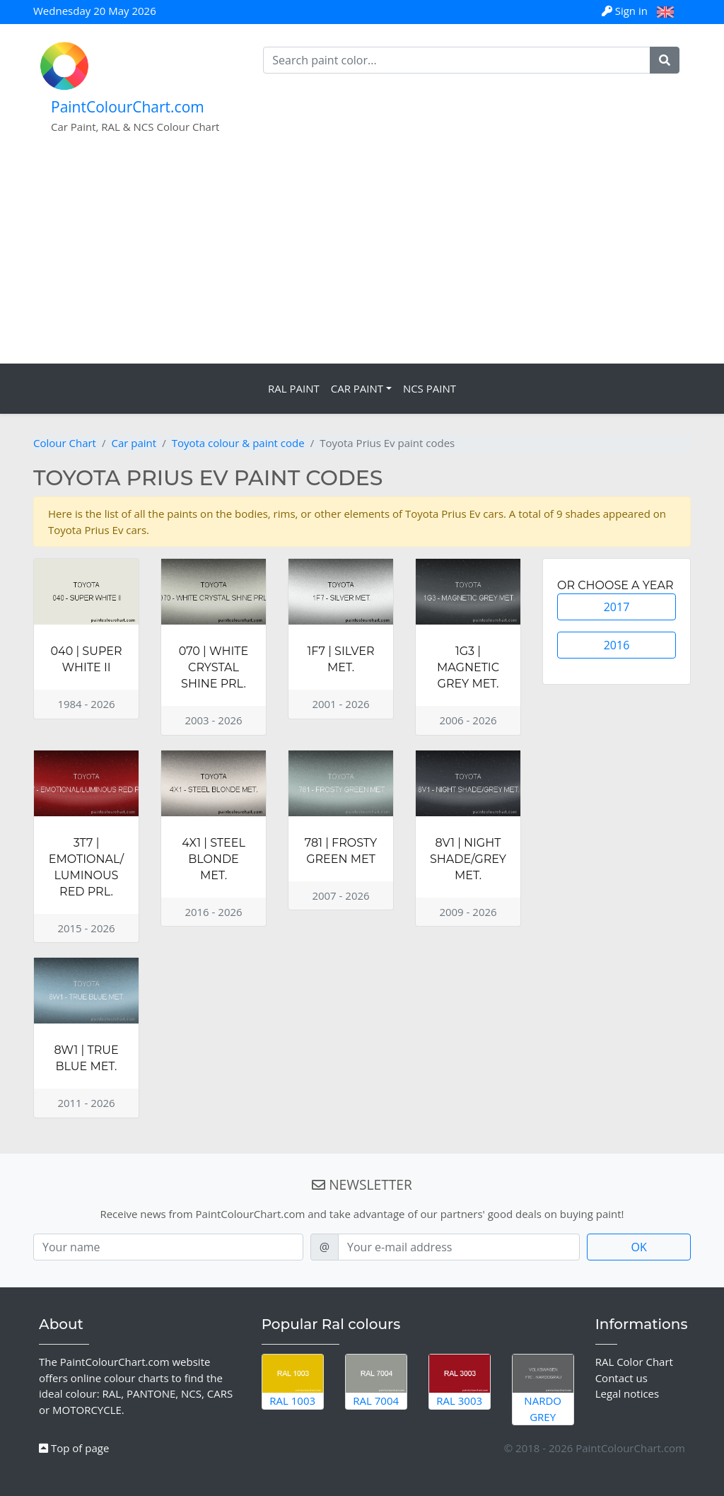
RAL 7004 (376, 1381)
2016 (617, 645)
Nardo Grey (543, 1389)
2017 (617, 607)
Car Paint (357, 388)
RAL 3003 (459, 1381)
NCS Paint (429, 388)
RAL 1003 (292, 1381)
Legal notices (627, 1393)
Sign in (626, 11)
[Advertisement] (362, 257)
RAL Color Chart (634, 1362)
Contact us (621, 1378)
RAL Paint (294, 388)
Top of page (74, 1448)
